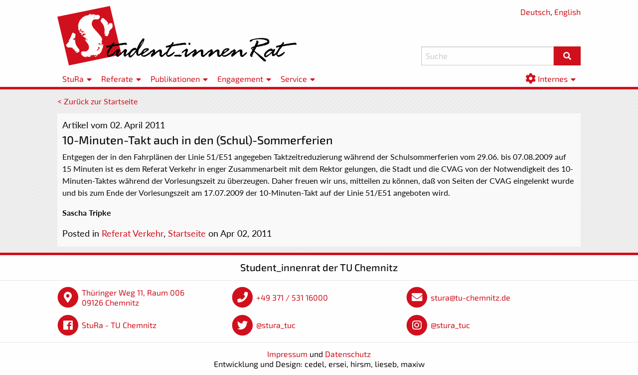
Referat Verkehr (132, 233)
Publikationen (175, 78)
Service (294, 78)
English (567, 11)
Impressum (287, 354)
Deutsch (535, 11)
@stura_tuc (276, 325)
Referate (117, 78)
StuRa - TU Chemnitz (119, 325)
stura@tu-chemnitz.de (470, 297)
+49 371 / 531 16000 (292, 297)
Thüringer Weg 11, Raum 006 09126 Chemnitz (133, 297)
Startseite (187, 233)
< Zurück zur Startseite (97, 101)
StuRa (73, 78)
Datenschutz (348, 354)
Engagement (240, 78)
